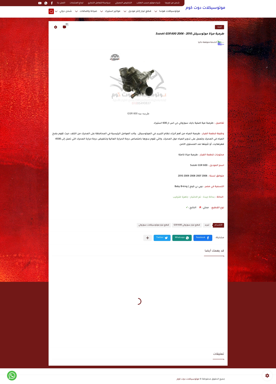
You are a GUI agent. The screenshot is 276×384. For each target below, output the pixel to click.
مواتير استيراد (112, 11)
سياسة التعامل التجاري (99, 3)
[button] (202, 238)
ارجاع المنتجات (76, 3)
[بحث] (51, 11)
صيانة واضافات (88, 11)
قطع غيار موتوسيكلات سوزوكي (154, 225)
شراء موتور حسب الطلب (148, 3)
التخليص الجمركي (123, 3)
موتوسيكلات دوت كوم (205, 8)
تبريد (219, 27)
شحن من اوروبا (172, 3)
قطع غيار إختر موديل (139, 11)
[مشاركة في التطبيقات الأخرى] (147, 238)
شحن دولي (65, 11)
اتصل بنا (61, 3)
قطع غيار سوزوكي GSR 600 (187, 225)
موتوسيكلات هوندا (169, 11)
